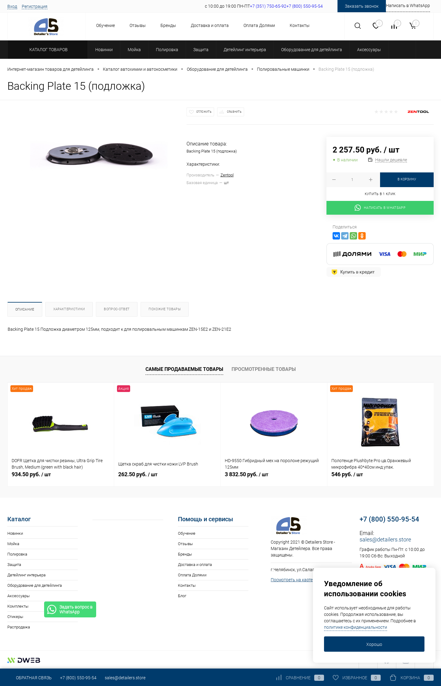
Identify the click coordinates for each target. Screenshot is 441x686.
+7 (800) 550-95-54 (389, 519)
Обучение (105, 25)
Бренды (168, 25)
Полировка (17, 554)
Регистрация (34, 6)
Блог (182, 596)
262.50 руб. (137, 474)
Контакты (300, 25)
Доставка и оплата (210, 25)
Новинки (15, 533)
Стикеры (15, 616)
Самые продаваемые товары (184, 369)
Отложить (204, 111)
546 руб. (347, 474)
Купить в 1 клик (380, 194)
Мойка (13, 543)
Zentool (227, 175)
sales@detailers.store (385, 539)
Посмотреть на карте (292, 579)
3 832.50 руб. (246, 474)
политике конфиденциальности (355, 627)
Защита (14, 564)
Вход (12, 6)
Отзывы (138, 25)
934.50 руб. (31, 474)
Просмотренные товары (264, 369)
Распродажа (18, 627)
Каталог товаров (48, 49)
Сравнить (234, 111)
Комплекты (17, 606)
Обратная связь (29, 677)
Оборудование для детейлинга (34, 585)
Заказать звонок (362, 6)
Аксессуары (18, 596)
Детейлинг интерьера (26, 575)
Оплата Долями (259, 25)
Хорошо (374, 644)
